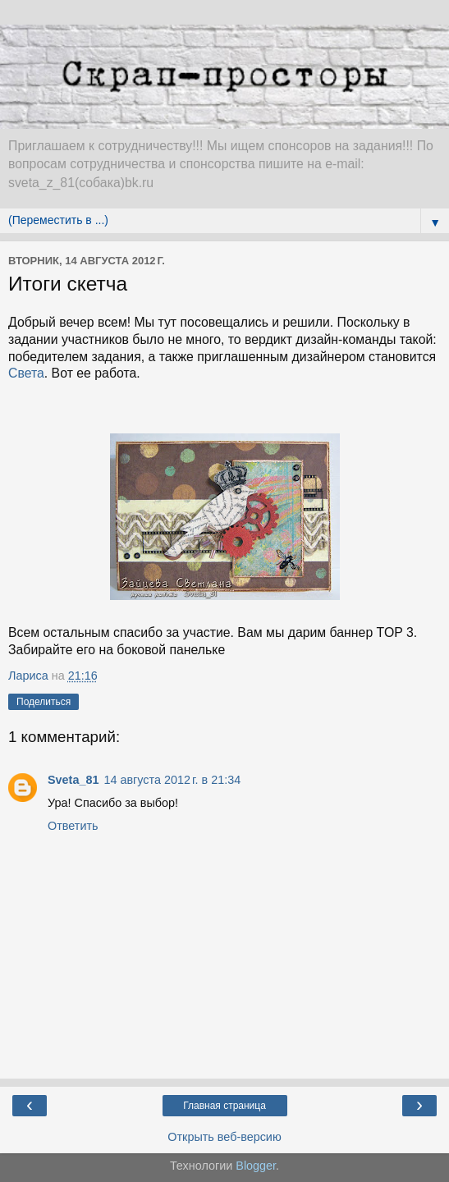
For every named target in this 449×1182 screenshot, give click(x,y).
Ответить (73, 825)
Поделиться (43, 702)
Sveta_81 (73, 779)
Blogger (256, 1165)
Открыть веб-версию (224, 1136)
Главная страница (224, 1105)
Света (26, 373)
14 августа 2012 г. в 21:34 (172, 779)
